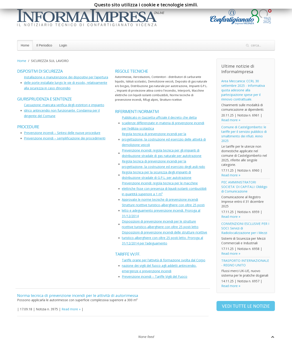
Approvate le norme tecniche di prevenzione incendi (160, 199)
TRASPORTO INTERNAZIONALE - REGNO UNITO (245, 262)
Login (63, 45)
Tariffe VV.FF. (127, 254)
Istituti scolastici (136, 81)
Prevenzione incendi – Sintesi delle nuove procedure (62, 133)
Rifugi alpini (150, 100)
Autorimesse (123, 77)
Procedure (28, 126)
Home (25, 45)
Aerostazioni (141, 77)
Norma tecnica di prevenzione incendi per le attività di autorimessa (77, 295)
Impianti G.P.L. (198, 86)
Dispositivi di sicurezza (40, 71)
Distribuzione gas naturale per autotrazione (159, 86)
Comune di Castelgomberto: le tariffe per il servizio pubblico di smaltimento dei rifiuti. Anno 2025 (244, 134)
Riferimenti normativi (137, 111)
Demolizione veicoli (160, 81)
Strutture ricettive (171, 100)
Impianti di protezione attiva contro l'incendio (146, 91)
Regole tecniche (131, 71)
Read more (70, 309)
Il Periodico (44, 45)
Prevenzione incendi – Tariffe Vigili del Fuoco (154, 276)
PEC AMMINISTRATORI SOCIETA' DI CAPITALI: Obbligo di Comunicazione (244, 186)
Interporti (184, 91)
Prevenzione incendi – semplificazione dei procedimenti (64, 138)
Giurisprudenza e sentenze (44, 99)
